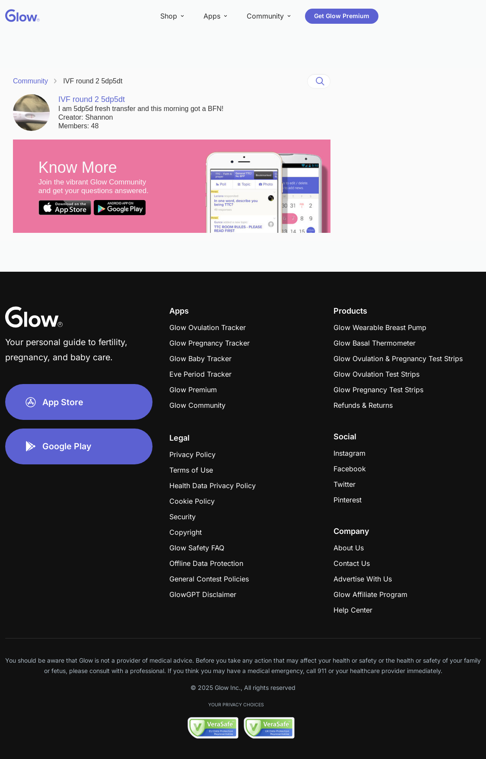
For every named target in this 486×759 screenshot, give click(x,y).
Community (30, 81)
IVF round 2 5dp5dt (92, 81)
